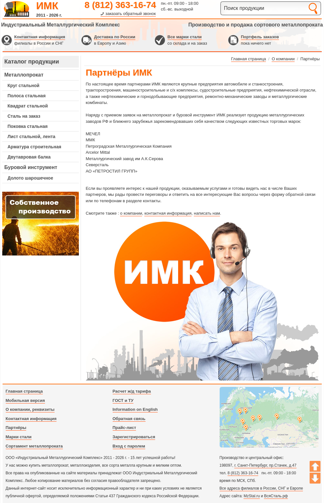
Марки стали (19, 436)
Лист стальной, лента (32, 136)
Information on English (135, 409)
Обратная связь (129, 418)
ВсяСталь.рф (276, 496)
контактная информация (168, 213)
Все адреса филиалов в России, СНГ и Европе (261, 488)
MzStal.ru (252, 496)
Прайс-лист (124, 427)
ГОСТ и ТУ (123, 400)
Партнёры (16, 427)
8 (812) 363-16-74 (120, 5)
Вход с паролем (129, 446)
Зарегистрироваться (134, 436)
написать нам (207, 213)
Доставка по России (114, 36)
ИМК (47, 5)
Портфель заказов (260, 36)
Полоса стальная (27, 95)
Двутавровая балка (29, 156)
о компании (131, 213)
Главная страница (24, 391)
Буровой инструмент (30, 167)
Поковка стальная (28, 126)
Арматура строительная (34, 146)
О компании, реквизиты (30, 409)
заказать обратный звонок (130, 13)
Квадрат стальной (28, 105)
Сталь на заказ (24, 116)
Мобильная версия (25, 400)
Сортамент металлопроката (34, 446)
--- (40, 223)
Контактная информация (39, 36)
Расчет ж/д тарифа (132, 391)
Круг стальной (24, 85)
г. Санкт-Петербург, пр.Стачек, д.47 (265, 465)
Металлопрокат (24, 75)
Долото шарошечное (30, 178)
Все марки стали (185, 36)
